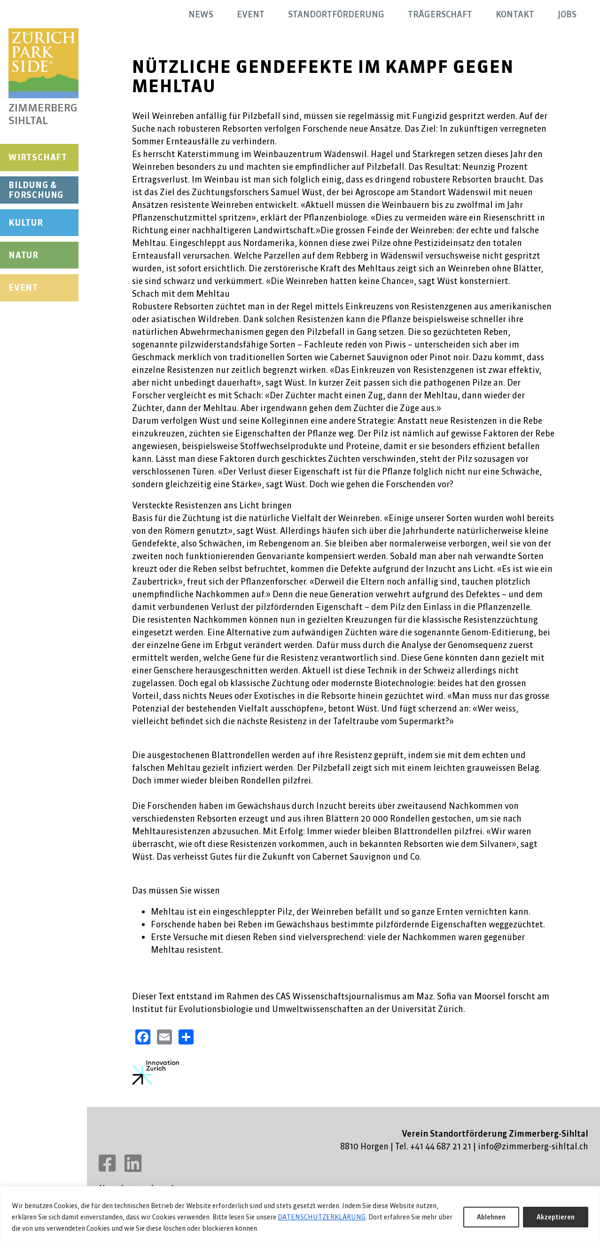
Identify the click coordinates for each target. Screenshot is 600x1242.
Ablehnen (491, 1217)
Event (23, 287)
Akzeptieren (556, 1217)
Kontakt (515, 14)
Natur (23, 255)
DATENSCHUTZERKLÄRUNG (322, 1217)
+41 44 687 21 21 (440, 1146)
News (200, 14)
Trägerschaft (440, 14)
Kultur (25, 222)
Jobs (567, 14)
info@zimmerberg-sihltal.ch (533, 1146)
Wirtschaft (37, 157)
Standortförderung (336, 14)
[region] (300, 1214)
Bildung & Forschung (35, 190)
